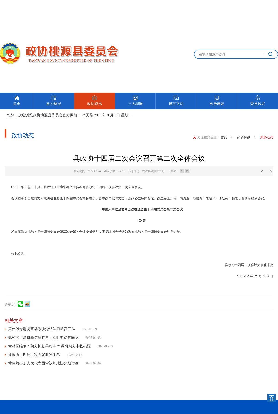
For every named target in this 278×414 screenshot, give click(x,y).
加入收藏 (271, 5)
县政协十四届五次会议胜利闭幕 (34, 355)
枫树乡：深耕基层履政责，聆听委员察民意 (43, 337)
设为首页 (251, 5)
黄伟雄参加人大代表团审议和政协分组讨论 (43, 363)
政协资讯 (243, 137)
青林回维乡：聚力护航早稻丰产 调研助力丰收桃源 (49, 346)
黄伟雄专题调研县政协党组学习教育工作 (41, 329)
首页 (224, 137)
